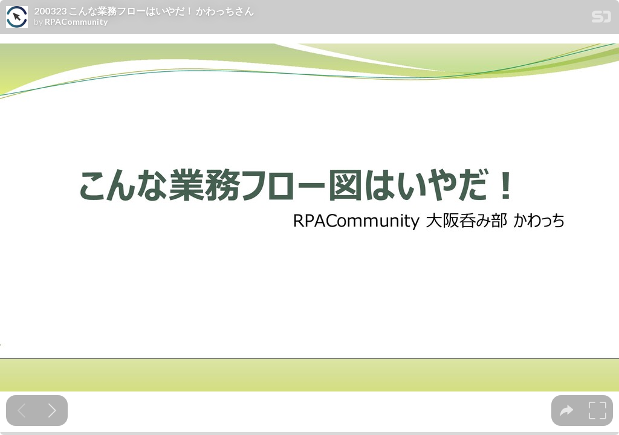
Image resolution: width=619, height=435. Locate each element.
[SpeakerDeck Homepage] (601, 19)
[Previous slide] (21, 410)
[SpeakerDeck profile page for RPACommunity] (17, 17)
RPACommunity (76, 22)
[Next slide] (52, 410)
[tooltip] (566, 410)
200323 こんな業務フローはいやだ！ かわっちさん (144, 11)
